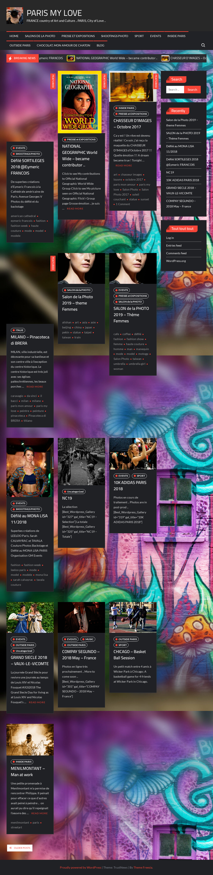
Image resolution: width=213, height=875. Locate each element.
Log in (170, 237)
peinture (38, 410)
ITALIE (19, 330)
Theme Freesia (143, 867)
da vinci (32, 396)
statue (133, 199)
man (130, 349)
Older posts (22, 847)
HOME (14, 36)
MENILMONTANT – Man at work (28, 771)
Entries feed (174, 245)
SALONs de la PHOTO (40, 36)
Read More (75, 208)
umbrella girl (137, 363)
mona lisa (42, 574)
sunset (145, 199)
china (78, 327)
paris (36, 822)
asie (93, 322)
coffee (127, 334)
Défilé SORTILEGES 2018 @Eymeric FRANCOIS (38, 58)
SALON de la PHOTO (78, 290)
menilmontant (20, 822)
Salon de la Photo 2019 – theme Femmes (77, 303)
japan (88, 327)
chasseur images (131, 174)
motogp (143, 353)
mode (28, 230)
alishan (66, 322)
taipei (88, 332)
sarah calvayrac (23, 579)
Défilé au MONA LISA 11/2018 (29, 519)
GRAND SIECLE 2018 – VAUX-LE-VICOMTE (30, 660)
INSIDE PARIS (176, 36)
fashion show (135, 339)
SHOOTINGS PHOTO (114, 36)
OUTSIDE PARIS (20, 45)
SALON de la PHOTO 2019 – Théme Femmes (131, 314)
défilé (137, 334)
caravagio (17, 396)
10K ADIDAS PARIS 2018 (130, 485)
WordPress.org (176, 261)
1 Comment (123, 204)
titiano (28, 420)
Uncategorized (75, 491)
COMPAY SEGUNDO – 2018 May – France (81, 655)
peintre (24, 410)
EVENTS (155, 36)
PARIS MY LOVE (54, 13)
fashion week (32, 565)
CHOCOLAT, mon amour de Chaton (63, 45)
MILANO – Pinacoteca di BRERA (30, 340)
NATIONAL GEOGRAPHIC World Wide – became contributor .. (124, 58)
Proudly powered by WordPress (80, 867)
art (115, 174)
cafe (116, 334)
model (39, 230)
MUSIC (89, 639)
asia (84, 322)
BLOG (100, 45)
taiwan (137, 358)
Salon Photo (130, 189)
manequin (142, 349)
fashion (41, 220)
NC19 (67, 498)
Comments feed (176, 253)
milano (36, 401)
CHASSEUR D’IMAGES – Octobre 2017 (133, 124)
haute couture (135, 344)
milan (24, 401)
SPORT (139, 36)
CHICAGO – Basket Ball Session (130, 655)
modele (27, 574)
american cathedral (23, 216)
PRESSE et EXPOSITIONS (78, 36)
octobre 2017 (134, 179)
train (77, 337)
